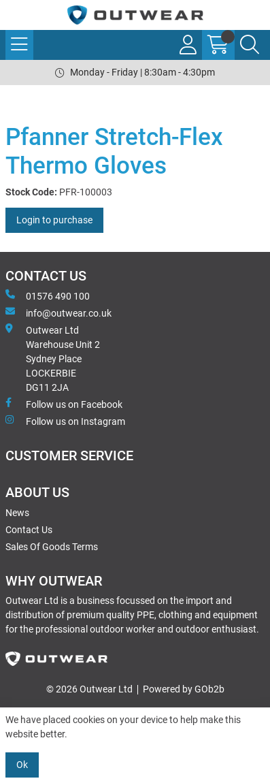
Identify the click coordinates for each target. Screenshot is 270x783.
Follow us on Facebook (63, 404)
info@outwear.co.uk (58, 312)
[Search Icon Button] (250, 45)
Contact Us (28, 529)
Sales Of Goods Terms (51, 546)
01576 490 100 (47, 295)
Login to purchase (54, 219)
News (17, 512)
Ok (22, 764)
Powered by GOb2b (183, 689)
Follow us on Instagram (65, 421)
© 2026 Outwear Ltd (89, 689)
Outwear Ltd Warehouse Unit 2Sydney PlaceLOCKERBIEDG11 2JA (52, 358)
